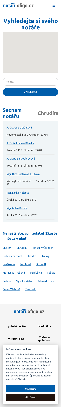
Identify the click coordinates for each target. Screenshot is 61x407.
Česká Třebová (11, 289)
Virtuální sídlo (16, 338)
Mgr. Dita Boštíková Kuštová (23, 174)
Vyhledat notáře (16, 326)
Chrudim (22, 247)
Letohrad (25, 264)
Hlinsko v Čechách (42, 247)
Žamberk (30, 289)
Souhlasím (30, 389)
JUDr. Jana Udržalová (19, 127)
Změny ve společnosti (44, 339)
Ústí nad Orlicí (45, 281)
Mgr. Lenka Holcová (18, 192)
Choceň (7, 247)
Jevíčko (32, 256)
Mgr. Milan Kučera (17, 208)
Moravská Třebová (14, 272)
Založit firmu (44, 326)
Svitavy (7, 281)
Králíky (45, 256)
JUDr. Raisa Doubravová (21, 158)
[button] (54, 6)
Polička (51, 272)
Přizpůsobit (30, 397)
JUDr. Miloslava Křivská (20, 143)
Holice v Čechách (12, 256)
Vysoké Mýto (24, 281)
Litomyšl (41, 264)
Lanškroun (9, 264)
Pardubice (36, 272)
